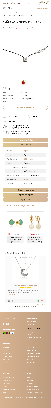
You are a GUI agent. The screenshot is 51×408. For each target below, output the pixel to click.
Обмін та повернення (9, 389)
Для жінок (30, 360)
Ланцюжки (6, 353)
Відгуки (5, 392)
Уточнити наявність (25, 107)
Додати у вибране (29, 28)
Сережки (5, 350)
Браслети (6, 360)
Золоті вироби (31, 350)
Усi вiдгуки (40, 305)
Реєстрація (30, 383)
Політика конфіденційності (35, 392)
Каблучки (6, 347)
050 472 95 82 (31, 322)
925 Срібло (28, 159)
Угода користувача (33, 389)
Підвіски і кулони (8, 356)
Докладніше (11, 294)
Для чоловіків (31, 363)
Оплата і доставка (8, 377)
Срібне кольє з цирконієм (25, 285)
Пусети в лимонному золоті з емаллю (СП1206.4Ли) (16, 239)
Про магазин (7, 383)
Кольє (26, 179)
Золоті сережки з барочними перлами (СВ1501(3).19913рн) (35, 239)
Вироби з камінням (33, 356)
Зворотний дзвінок (32, 386)
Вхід (28, 377)
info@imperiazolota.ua (34, 337)
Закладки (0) (31, 380)
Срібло (27, 151)
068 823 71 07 (31, 324)
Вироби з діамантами (33, 353)
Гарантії (5, 386)
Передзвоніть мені (42, 8)
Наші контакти (7, 380)
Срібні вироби (31, 347)
